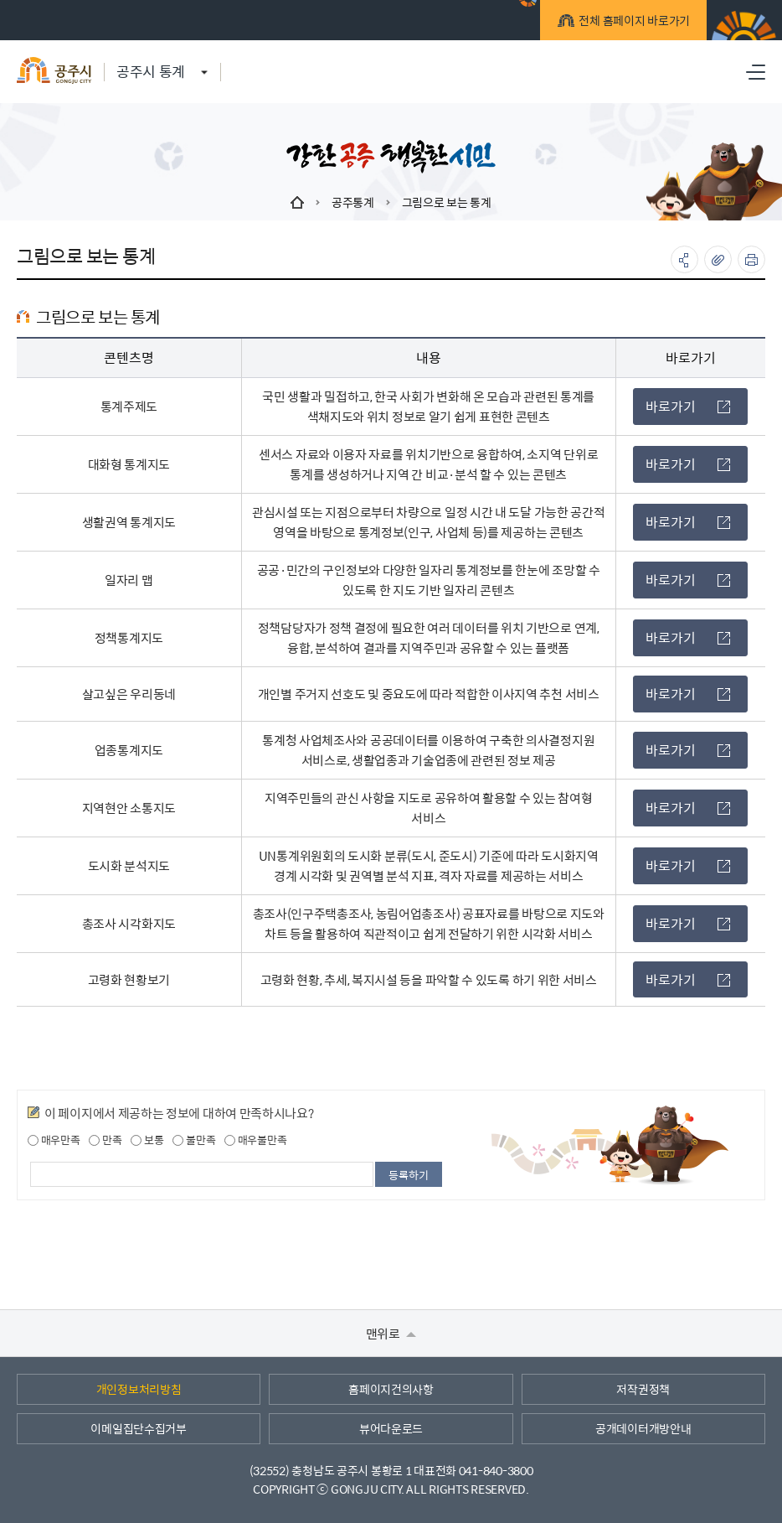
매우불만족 (255, 1140)
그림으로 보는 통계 (446, 202)
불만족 (193, 1140)
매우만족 (54, 1140)
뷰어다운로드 (391, 1428)
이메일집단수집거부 (138, 1428)
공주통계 (353, 202)
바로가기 (688, 406)
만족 (105, 1140)
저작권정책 (643, 1389)
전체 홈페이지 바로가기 (632, 23)
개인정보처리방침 (139, 1389)
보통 (147, 1140)
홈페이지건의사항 (391, 1389)
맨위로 (391, 1333)
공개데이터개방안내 (643, 1428)
